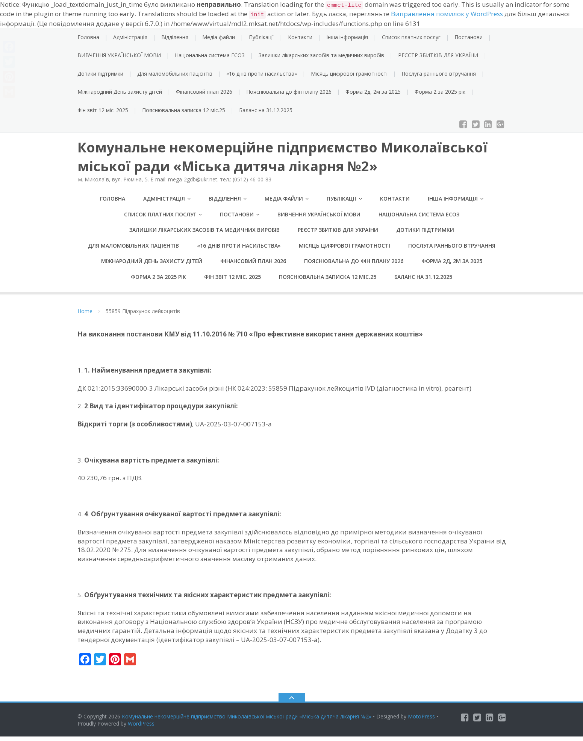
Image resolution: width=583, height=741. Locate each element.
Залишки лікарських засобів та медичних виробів (321, 55)
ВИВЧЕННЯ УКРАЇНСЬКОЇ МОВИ (119, 55)
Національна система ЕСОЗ (210, 55)
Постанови (468, 37)
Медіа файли (218, 37)
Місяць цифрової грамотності (349, 73)
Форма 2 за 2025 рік (440, 91)
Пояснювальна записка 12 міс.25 (183, 110)
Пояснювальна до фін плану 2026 (289, 91)
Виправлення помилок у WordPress (447, 13)
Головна (88, 37)
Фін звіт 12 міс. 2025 (102, 110)
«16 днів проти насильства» (261, 73)
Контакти (300, 37)
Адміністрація (130, 37)
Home (84, 315)
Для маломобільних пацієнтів (174, 73)
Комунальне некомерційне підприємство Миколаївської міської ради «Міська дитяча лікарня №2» (246, 720)
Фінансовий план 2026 (204, 91)
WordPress (141, 728)
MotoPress (421, 720)
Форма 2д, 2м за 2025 (373, 91)
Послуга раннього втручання (438, 73)
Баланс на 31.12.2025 (265, 110)
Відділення (174, 37)
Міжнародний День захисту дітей (119, 91)
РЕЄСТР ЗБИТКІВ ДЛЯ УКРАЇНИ (438, 55)
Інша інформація (347, 37)
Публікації (261, 37)
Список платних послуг (411, 37)
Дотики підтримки (100, 73)
